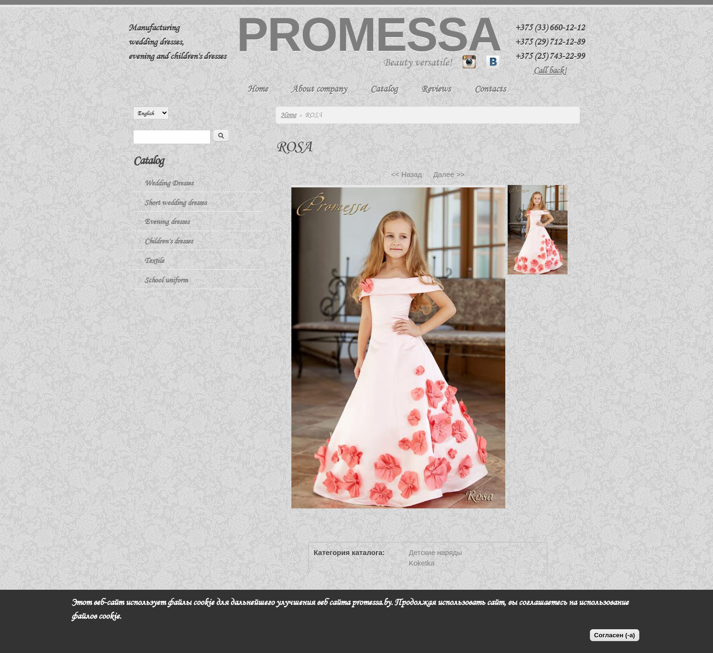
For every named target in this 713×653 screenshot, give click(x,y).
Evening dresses (167, 221)
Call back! (550, 70)
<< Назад (406, 174)
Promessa (369, 34)
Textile (154, 260)
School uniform (166, 280)
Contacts (490, 89)
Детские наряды (435, 552)
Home (258, 89)
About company (319, 89)
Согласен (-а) (614, 635)
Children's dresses (169, 241)
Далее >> (449, 174)
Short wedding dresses (175, 202)
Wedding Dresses (169, 183)
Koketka (421, 563)
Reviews (436, 89)
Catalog (383, 89)
